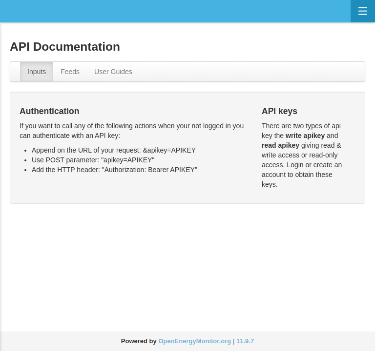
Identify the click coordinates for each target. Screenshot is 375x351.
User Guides (113, 72)
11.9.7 (245, 341)
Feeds (70, 72)
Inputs (36, 72)
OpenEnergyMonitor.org (194, 341)
